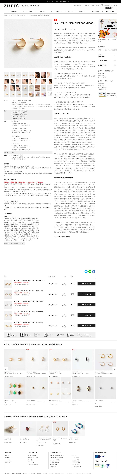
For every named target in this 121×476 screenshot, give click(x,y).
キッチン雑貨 (95, 11)
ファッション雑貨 (11, 11)
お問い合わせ (107, 65)
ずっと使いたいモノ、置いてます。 (31, 5)
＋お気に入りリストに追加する (21, 284)
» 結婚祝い (101, 83)
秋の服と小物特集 (32, 455)
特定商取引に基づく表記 (29, 473)
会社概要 (39, 473)
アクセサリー (58, 11)
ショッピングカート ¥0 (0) (110, 5)
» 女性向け (101, 73)
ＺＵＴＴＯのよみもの (33, 464)
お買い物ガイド (107, 60)
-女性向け (27, 15)
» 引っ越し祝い (102, 87)
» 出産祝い (101, 85)
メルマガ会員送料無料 (107, 55)
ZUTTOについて (78, 5)
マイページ (7, 459)
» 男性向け (101, 75)
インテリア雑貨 (110, 11)
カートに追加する (86, 283)
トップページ (7, 15)
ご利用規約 (6, 473)
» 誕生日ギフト (102, 89)
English (114, 8)
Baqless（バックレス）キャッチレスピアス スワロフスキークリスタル (105, 402)
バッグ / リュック (27, 11)
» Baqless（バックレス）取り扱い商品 (14, 243)
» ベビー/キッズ (102, 77)
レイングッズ (82, 11)
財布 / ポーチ (43, 11)
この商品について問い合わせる (85, 336)
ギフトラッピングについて (84, 334)
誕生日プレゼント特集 (33, 457)
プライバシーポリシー (16, 473)
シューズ (70, 11)
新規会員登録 (95, 5)
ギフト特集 (30, 459)
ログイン (87, 5)
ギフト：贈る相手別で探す (17, 15)
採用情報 (45, 473)
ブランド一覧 (31, 462)
